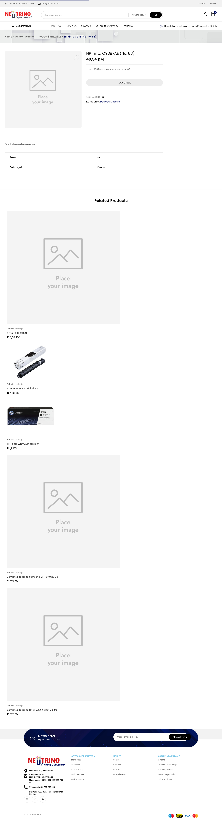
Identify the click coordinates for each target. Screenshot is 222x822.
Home (8, 36)
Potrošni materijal (50, 36)
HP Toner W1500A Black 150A (23, 444)
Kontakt (213, 3)
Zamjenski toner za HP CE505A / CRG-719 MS (32, 710)
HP (98, 157)
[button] (213, 14)
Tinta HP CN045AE (17, 333)
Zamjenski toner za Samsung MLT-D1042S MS (32, 577)
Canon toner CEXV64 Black (22, 388)
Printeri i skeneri (25, 36)
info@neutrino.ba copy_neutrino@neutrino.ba (41, 776)
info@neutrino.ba (50, 3)
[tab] (20, 145)
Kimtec (101, 167)
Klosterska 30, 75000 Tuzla (19, 3)
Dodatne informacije (20, 144)
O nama (201, 3)
